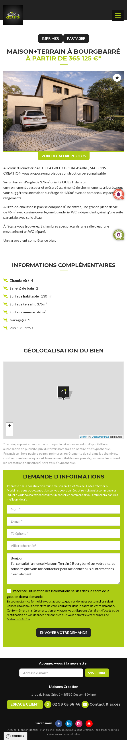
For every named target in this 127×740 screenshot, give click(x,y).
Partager (76, 38)
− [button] (9, 432)
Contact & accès (105, 704)
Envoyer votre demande (63, 632)
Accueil (12, 729)
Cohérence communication (63, 734)
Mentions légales (28, 729)
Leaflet (83, 436)
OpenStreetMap (100, 436)
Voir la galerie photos (63, 156)
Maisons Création (18, 619)
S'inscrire (97, 673)
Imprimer (50, 38)
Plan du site (47, 729)
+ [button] (9, 426)
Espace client (24, 704)
